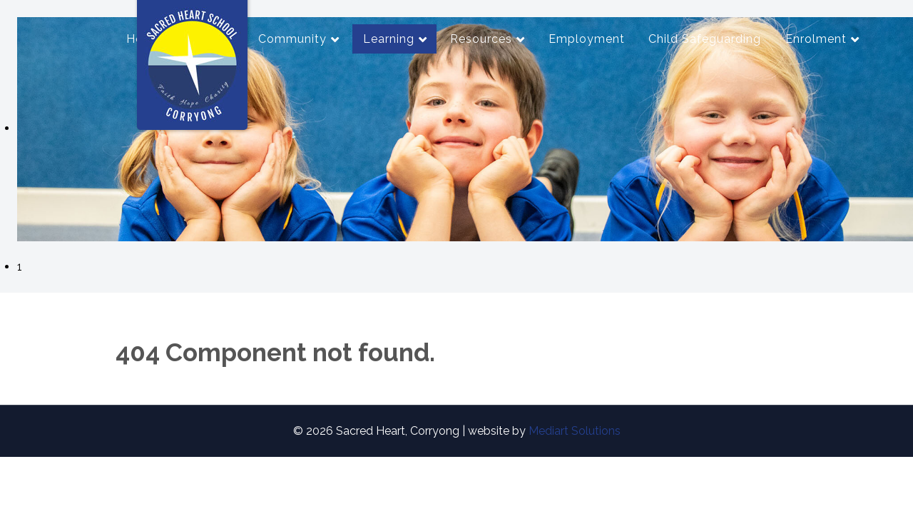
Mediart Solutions (575, 431)
